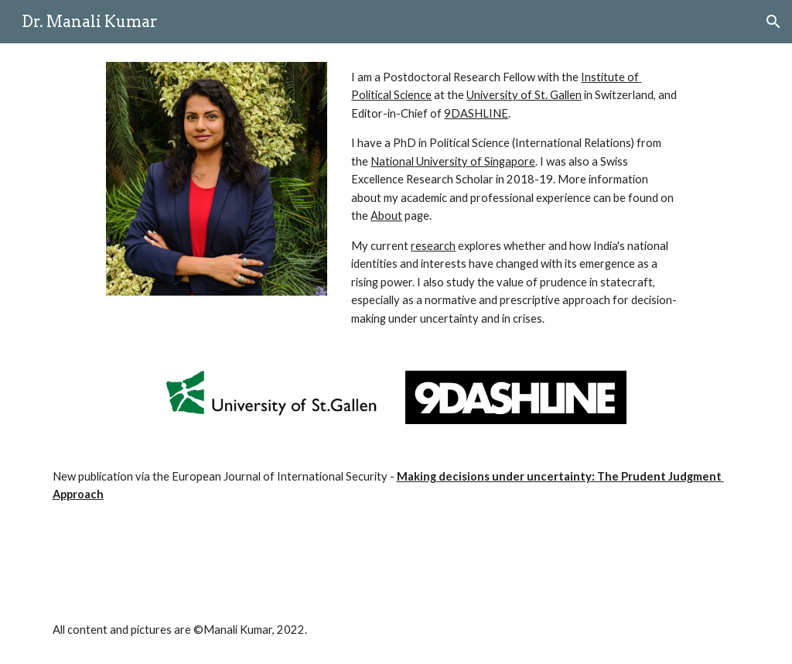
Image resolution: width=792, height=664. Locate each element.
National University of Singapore (452, 161)
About (386, 215)
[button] (773, 21)
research (433, 245)
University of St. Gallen (524, 94)
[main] (515, 198)
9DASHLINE (476, 113)
